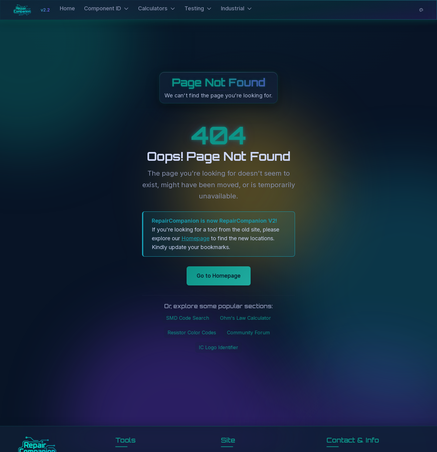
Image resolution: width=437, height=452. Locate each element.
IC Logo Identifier (218, 347)
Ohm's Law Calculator (245, 318)
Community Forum (248, 332)
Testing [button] (198, 8)
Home (67, 8)
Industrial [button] (236, 8)
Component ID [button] (106, 8)
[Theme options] (421, 10)
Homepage (195, 238)
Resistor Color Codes (192, 332)
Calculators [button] (156, 8)
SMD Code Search (187, 318)
